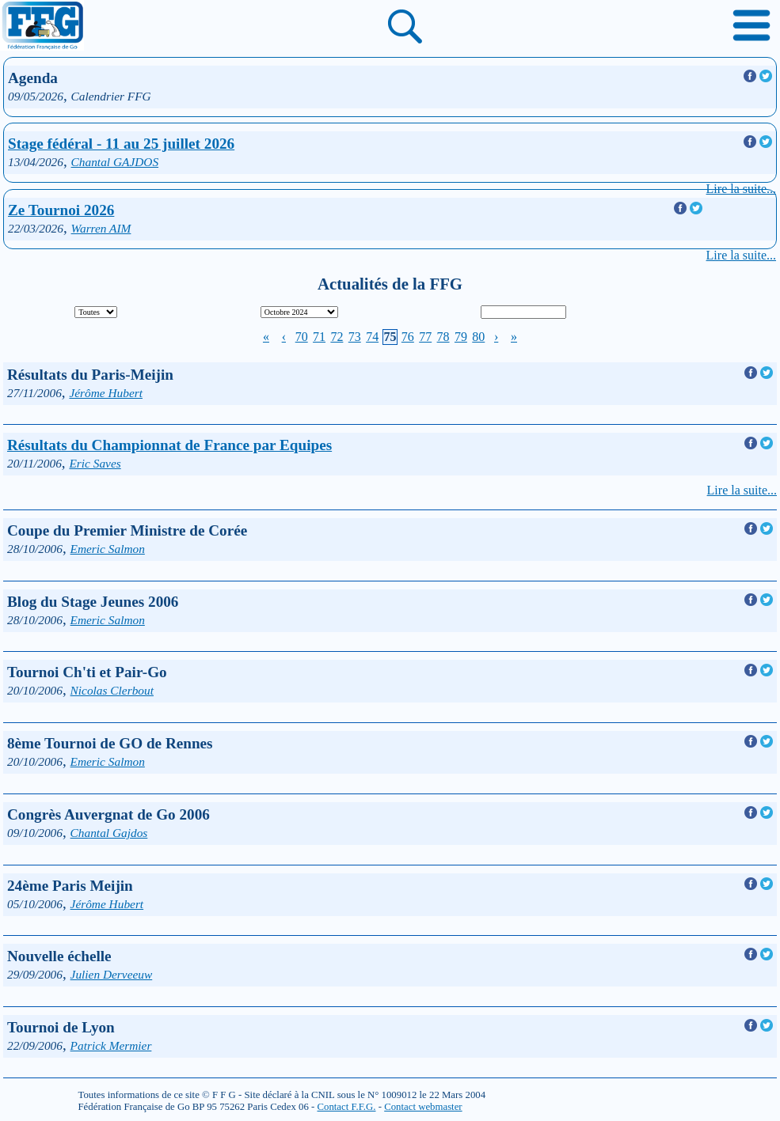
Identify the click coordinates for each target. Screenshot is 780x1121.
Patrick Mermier (111, 1045)
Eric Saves (94, 463)
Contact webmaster (423, 1106)
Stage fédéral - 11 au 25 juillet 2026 (121, 143)
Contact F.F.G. (346, 1106)
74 (372, 336)
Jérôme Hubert (106, 393)
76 (407, 336)
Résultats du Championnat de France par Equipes (169, 445)
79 (461, 336)
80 (478, 336)
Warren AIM (101, 228)
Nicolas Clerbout (112, 690)
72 (336, 336)
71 (319, 336)
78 (443, 336)
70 (301, 336)
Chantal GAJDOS (115, 162)
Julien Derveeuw (111, 974)
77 (425, 336)
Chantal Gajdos (109, 832)
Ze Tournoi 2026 (61, 210)
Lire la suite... (741, 188)
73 (354, 336)
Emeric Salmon (107, 548)
